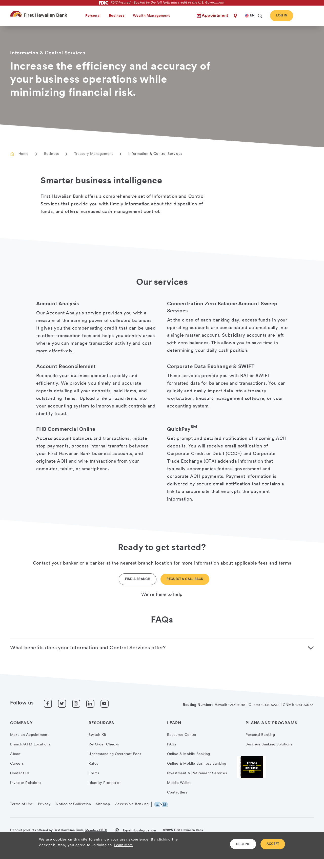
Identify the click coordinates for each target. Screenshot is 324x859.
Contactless (177, 792)
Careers (17, 764)
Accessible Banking (132, 804)
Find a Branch (137, 579)
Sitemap (103, 804)
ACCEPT (273, 844)
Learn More (123, 845)
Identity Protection (105, 783)
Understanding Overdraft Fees (115, 754)
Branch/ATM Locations (30, 744)
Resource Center (182, 735)
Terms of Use (21, 804)
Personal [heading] (93, 16)
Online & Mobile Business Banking (196, 764)
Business (51, 154)
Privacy (44, 804)
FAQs (171, 744)
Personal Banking (260, 735)
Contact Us (20, 773)
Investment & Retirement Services (197, 773)
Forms (94, 773)
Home (23, 154)
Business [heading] (117, 16)
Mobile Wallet (179, 783)
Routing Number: (198, 705)
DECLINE (243, 844)
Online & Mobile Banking (188, 754)
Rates (93, 764)
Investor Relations (25, 783)
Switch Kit (97, 735)
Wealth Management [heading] (151, 16)
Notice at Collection (73, 804)
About (15, 754)
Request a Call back (185, 579)
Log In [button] (281, 15)
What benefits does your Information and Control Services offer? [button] (88, 648)
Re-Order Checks (104, 744)
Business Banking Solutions (269, 744)
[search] (260, 16)
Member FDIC (96, 830)
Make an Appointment (29, 735)
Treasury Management (93, 154)
